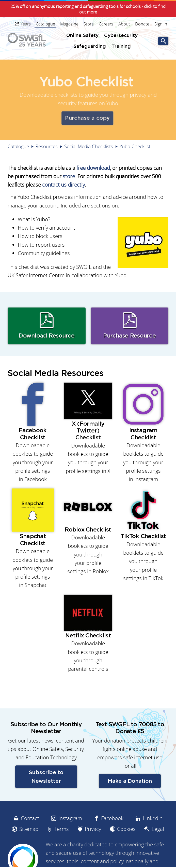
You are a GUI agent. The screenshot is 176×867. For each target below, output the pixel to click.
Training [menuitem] (121, 46)
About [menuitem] (124, 24)
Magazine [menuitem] (69, 24)
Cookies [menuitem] (126, 829)
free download (93, 167)
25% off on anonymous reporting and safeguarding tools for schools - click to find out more (88, 9)
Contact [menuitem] (30, 818)
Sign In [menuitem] (160, 24)
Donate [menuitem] (142, 24)
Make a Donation (130, 781)
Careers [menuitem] (106, 24)
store (69, 176)
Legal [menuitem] (158, 829)
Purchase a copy (87, 117)
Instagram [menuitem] (70, 818)
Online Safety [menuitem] (82, 35)
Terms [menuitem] (61, 829)
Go (163, 41)
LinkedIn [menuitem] (153, 818)
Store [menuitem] (89, 24)
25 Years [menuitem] (22, 24)
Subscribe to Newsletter (46, 777)
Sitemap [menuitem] (28, 829)
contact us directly (63, 184)
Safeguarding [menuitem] (90, 46)
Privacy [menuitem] (93, 829)
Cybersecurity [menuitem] (121, 35)
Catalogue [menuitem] (45, 24)
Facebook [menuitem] (112, 818)
